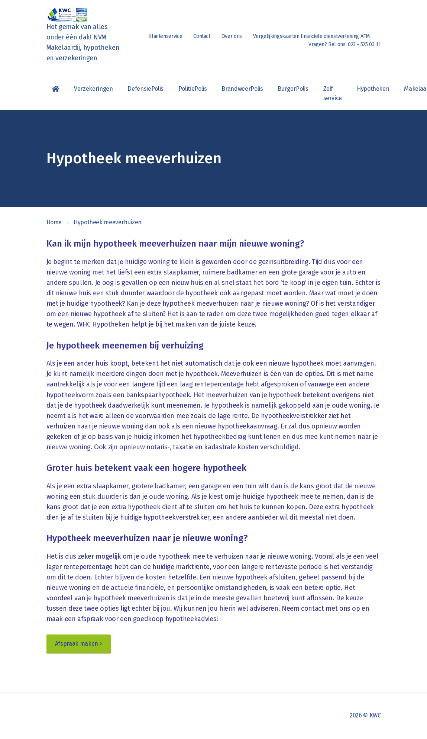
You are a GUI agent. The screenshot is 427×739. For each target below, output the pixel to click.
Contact (201, 36)
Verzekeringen (93, 88)
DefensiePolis (145, 88)
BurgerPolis (293, 88)
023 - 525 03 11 (364, 44)
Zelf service (332, 93)
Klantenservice (165, 36)
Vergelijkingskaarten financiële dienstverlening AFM (311, 36)
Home (54, 222)
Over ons (231, 36)
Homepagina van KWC (55, 88)
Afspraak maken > (79, 643)
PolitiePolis (192, 88)
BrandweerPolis (242, 88)
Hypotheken (373, 88)
